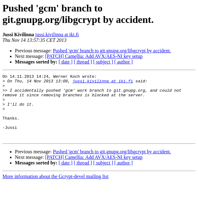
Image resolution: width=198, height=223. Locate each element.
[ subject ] (103, 61)
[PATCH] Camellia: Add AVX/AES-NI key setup (94, 56)
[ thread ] (83, 61)
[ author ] (123, 61)
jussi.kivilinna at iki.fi (57, 34)
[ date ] (66, 61)
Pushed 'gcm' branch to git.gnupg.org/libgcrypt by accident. (112, 50)
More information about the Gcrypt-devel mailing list (55, 189)
